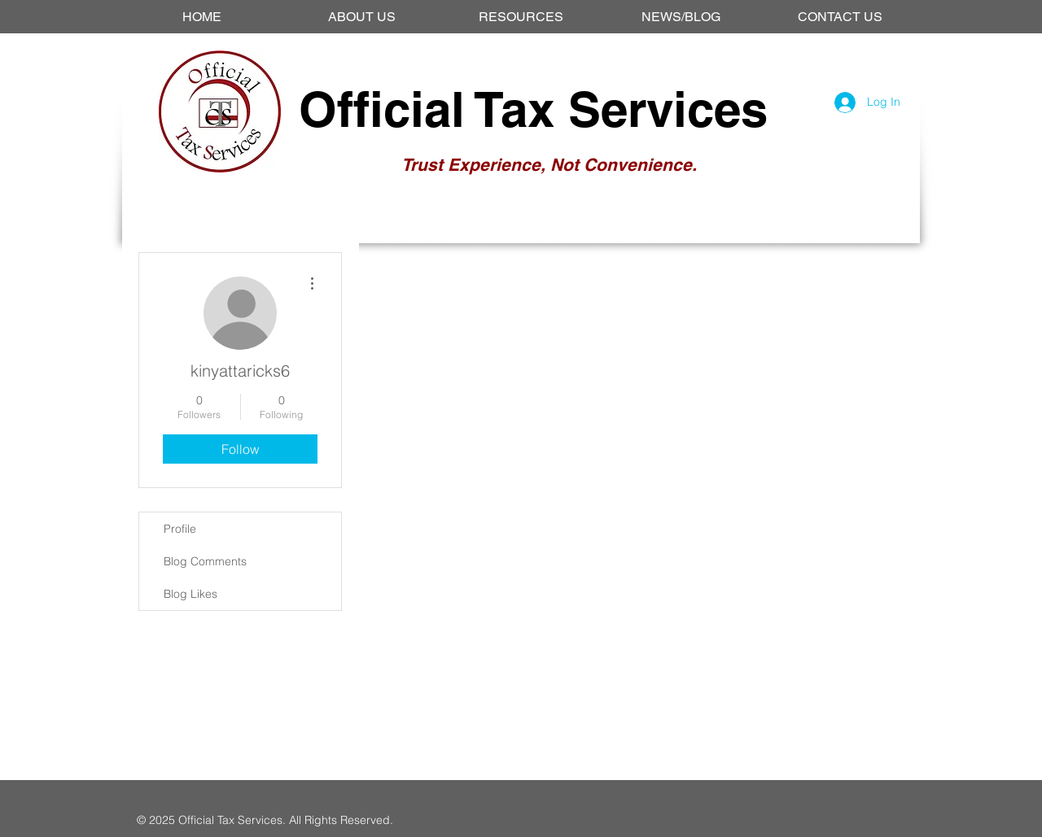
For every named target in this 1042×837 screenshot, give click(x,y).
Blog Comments (205, 561)
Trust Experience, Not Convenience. (549, 165)
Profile (180, 528)
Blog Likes (190, 593)
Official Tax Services (533, 109)
